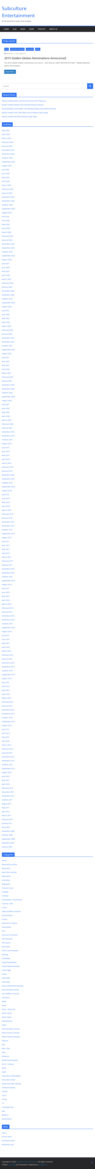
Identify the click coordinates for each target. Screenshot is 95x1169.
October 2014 (7, 670)
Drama (4, 919)
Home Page (6, 970)
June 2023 (6, 267)
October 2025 (7, 158)
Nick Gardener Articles (11, 1029)
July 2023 (5, 263)
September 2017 (8, 533)
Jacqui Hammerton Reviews (13, 986)
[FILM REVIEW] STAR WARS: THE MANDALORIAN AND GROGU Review (29, 109)
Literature (6, 997)
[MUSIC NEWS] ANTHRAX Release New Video (19, 116)
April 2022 (6, 322)
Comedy (5, 892)
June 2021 (6, 361)
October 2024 (7, 205)
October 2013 (7, 717)
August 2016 (7, 584)
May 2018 (5, 502)
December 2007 (8, 843)
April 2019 (6, 459)
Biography (6, 884)
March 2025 (6, 185)
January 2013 (7, 753)
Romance (5, 1056)
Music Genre (7, 1013)
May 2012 (5, 780)
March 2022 (6, 326)
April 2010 (6, 827)
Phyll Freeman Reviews (11, 1037)
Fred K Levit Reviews (10, 950)
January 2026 (7, 146)
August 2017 (7, 537)
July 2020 (5, 404)
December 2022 (8, 291)
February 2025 (7, 189)
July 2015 (5, 635)
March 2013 (6, 745)
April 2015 (6, 647)
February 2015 (7, 655)
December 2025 (8, 150)
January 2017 (7, 565)
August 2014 (7, 678)
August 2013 (7, 725)
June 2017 (6, 545)
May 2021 (5, 365)
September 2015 (8, 627)
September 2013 (8, 721)
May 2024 (5, 224)
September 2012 (8, 768)
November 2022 (8, 295)
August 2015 (7, 631)
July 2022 (5, 310)
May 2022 (5, 318)
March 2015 (6, 651)
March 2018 (6, 510)
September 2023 (8, 256)
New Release (7, 1021)
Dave (23, 53)
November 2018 (8, 479)
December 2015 (8, 616)
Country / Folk (7, 903)
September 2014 (8, 674)
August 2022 (7, 306)
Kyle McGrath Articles (10, 990)
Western (5, 1115)
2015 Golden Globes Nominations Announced (35, 58)
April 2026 (6, 134)
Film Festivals (7, 939)
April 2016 (6, 600)
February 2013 (7, 749)
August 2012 (7, 772)
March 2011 (6, 815)
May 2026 (5, 130)
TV (3, 1103)
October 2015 (7, 624)
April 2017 (6, 553)
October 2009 (7, 835)
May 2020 (5, 412)
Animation (6, 880)
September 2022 (8, 303)
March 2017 (6, 557)
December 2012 (8, 757)
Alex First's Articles (9, 872)
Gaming (5, 954)
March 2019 (6, 463)
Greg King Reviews (9, 962)
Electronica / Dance (9, 923)
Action (4, 860)
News (31, 29)
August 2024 (7, 212)
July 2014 (5, 682)
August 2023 (7, 259)
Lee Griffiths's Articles (10, 993)
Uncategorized (7, 1107)
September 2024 (8, 209)
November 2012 (8, 761)
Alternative (6, 876)
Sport (4, 1068)
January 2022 (7, 334)
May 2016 (5, 596)
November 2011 (8, 796)
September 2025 (8, 162)
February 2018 (7, 514)
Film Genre (6, 943)
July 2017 (5, 541)
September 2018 (8, 487)
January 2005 (7, 847)
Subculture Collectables (11, 1076)
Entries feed (7, 1137)
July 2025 (5, 169)
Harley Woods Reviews (11, 966)
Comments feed (8, 1140)
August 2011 (7, 804)
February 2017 (7, 561)
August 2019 (7, 443)
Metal (4, 1001)
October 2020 (7, 393)
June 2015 (6, 639)
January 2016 (7, 612)
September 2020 (8, 396)
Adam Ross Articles (9, 864)
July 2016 (5, 588)
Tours (4, 1095)
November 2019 (8, 436)
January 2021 (7, 381)
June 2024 (6, 220)
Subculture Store (8, 1080)
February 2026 (7, 142)
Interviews (6, 978)
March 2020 (6, 420)
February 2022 (7, 330)
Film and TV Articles (17, 49)
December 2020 (8, 385)
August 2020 (7, 400)
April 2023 (6, 275)
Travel (4, 1099)
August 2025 (7, 166)
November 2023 (8, 248)
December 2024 (8, 197)
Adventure (6, 868)
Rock (4, 1052)
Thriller (5, 1091)
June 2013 (6, 733)
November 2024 (8, 201)
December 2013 (8, 710)
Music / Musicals (8, 1009)
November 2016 (8, 573)
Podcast (41, 29)
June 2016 (6, 592)
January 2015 (7, 659)
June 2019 (6, 451)
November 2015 (8, 620)
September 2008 (8, 839)
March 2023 (6, 279)
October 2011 (7, 800)
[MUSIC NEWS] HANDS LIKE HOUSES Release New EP (23, 105)
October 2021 (7, 346)
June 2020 (6, 408)
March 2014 (6, 698)
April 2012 (6, 784)
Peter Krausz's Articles (11, 1033)
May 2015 (5, 643)
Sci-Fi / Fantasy (8, 1064)
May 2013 (5, 737)
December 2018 (8, 475)
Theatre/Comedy (8, 1087)
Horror (4, 974)
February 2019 (7, 467)
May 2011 (5, 807)
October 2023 (7, 252)
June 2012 (6, 776)
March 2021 (6, 373)
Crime (4, 907)
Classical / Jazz (7, 888)
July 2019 (5, 447)
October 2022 (7, 299)
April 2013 (6, 741)
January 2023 (7, 287)
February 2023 (7, 283)
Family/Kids (6, 927)
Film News (30, 49)
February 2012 (7, 788)
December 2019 (8, 432)
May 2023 (5, 271)
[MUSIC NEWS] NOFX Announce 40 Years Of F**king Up (24, 101)
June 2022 (6, 314)
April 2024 (6, 228)
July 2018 (5, 494)
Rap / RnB (6, 1048)
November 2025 (8, 154)
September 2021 (8, 350)
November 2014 (8, 667)
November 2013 (8, 714)
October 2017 (7, 530)
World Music (7, 1119)
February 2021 (7, 377)
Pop (3, 1044)
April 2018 (6, 506)
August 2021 (7, 353)
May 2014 (5, 690)
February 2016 (7, 608)
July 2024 (5, 216)
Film (14, 29)
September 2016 (8, 580)
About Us (53, 29)
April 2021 (6, 369)
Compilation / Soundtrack (12, 900)
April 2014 (6, 694)
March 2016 (6, 604)
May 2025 (5, 177)
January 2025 (7, 193)
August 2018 (7, 490)
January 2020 (7, 428)
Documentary (7, 915)
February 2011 (7, 819)
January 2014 (7, 706)
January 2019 (7, 471)
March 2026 (6, 138)
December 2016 (8, 569)
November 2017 (8, 526)
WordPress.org (8, 1144)
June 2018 (6, 498)
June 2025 (6, 173)
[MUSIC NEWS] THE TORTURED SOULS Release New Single (25, 113)
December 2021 (8, 338)
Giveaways (6, 958)
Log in (4, 1133)
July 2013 (5, 729)
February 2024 (7, 236)
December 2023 (8, 244)
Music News (7, 1017)
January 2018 (7, 518)
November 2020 (8, 389)
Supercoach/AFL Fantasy (11, 1084)
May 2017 (5, 549)
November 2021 (8, 342)
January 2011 (7, 823)
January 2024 (7, 240)
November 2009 (8, 831)
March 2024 (6, 232)
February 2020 (7, 424)
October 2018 (7, 483)
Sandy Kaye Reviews (10, 1060)
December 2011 (8, 792)
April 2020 (6, 416)
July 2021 (5, 357)
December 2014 (8, 663)
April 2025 (6, 181)
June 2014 (6, 686)
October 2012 (7, 764)
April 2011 (6, 811)
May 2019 (5, 455)
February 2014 (7, 702)
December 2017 (8, 522)
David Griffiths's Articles (11, 911)
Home (6, 29)
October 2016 (7, 577)
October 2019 (7, 440)
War (3, 1111)
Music (22, 29)
